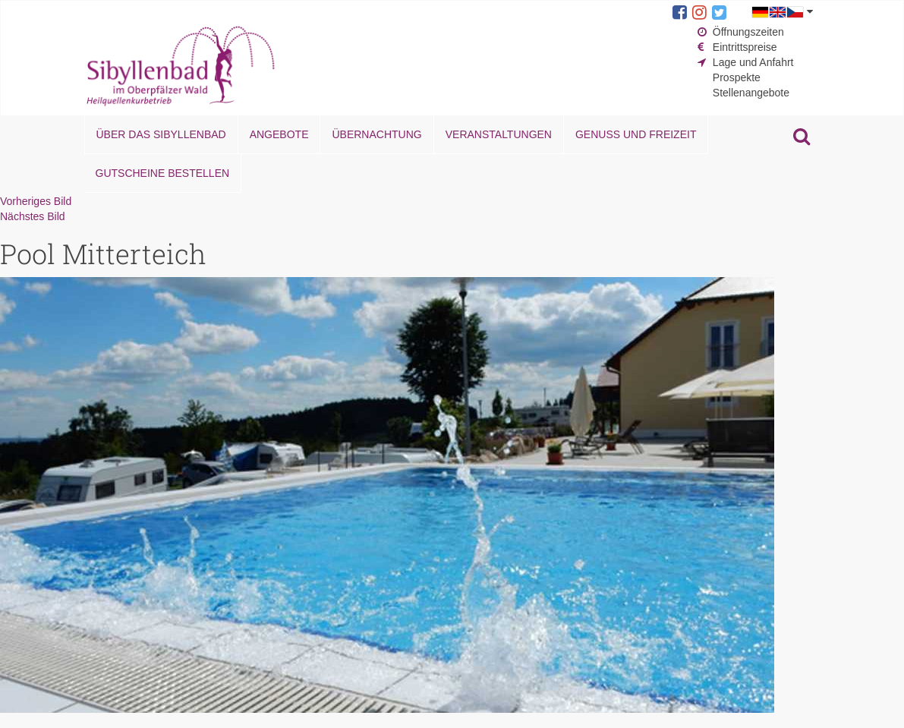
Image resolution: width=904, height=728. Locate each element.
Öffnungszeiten (748, 32)
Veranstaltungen (499, 134)
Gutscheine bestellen (163, 173)
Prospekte (737, 77)
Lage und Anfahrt (753, 62)
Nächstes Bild (32, 216)
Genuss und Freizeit (635, 134)
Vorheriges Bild (35, 201)
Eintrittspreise (745, 47)
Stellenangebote (751, 93)
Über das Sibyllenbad (161, 134)
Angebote (279, 134)
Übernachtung (376, 134)
